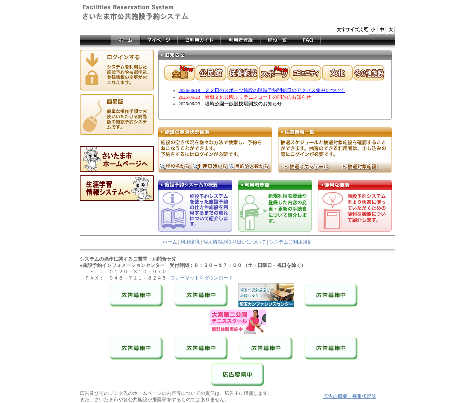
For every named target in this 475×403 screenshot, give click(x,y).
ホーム (170, 242)
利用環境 (190, 242)
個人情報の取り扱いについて (234, 242)
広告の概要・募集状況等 (349, 396)
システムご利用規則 (290, 242)
